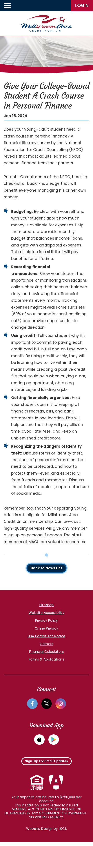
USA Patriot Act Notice (46, 636)
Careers (46, 644)
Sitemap (46, 605)
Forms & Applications (46, 660)
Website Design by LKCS (46, 833)
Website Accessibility (46, 613)
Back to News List (46, 568)
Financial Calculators (46, 652)
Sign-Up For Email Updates (46, 763)
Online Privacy (46, 629)
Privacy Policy (46, 621)
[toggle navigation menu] (7, 5)
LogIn (82, 5)
